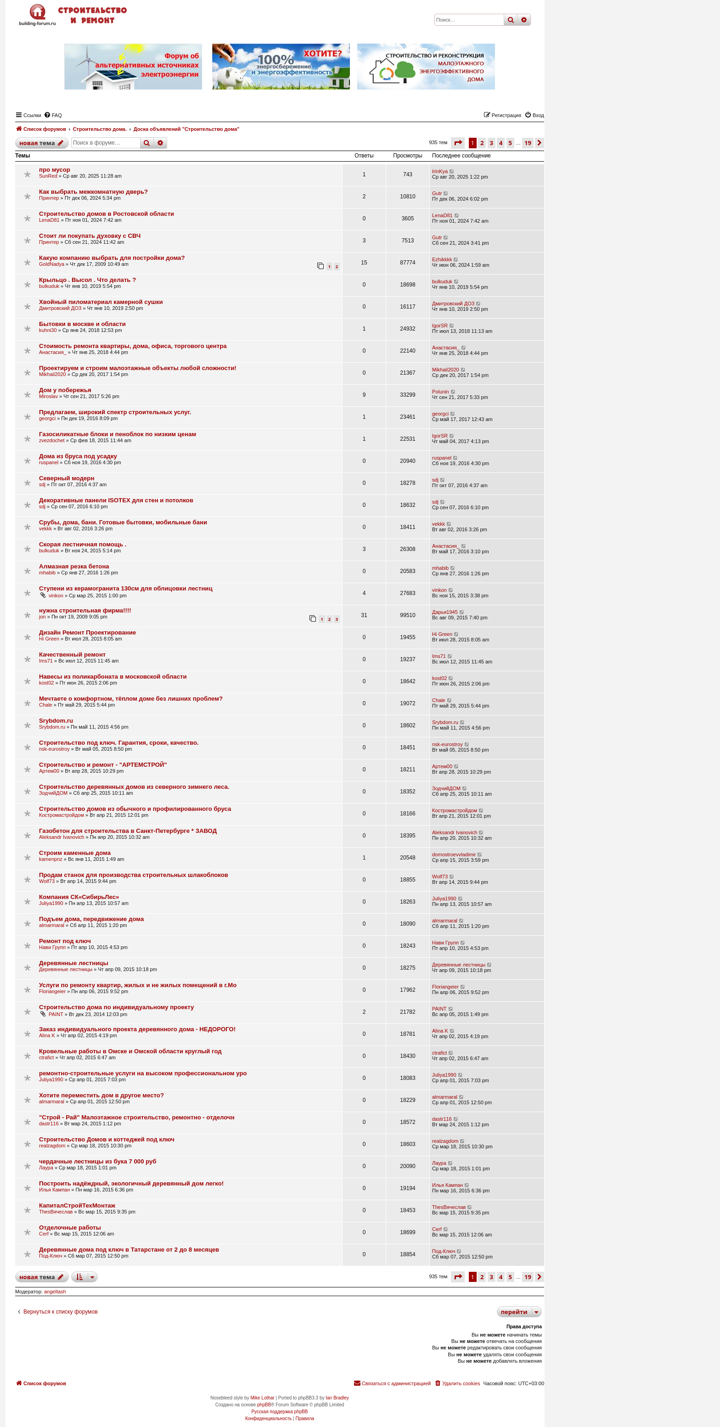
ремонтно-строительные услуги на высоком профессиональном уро (143, 1073)
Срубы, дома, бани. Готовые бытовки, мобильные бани (123, 522)
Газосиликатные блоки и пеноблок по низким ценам (117, 434)
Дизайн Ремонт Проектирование (87, 632)
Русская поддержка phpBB (279, 1411)
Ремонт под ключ (65, 941)
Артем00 (49, 771)
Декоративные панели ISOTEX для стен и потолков (116, 500)
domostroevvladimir (454, 854)
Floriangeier (52, 991)
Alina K (47, 1035)
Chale (45, 705)
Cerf (44, 1233)
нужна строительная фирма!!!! (85, 610)
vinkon (56, 595)
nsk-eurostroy (54, 749)
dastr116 (49, 1123)
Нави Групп (52, 947)
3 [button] (491, 143)
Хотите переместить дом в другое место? (101, 1095)
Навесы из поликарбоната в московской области (113, 676)
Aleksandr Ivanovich (61, 837)
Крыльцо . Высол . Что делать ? (87, 279)
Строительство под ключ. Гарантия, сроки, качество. (119, 742)
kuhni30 (48, 330)
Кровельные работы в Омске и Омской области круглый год (130, 1051)
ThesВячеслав (56, 1211)
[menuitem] (53, 115)
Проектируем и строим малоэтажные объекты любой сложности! (137, 368)
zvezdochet (52, 440)
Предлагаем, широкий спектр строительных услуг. (115, 412)
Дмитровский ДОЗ (60, 308)
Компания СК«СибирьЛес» (79, 896)
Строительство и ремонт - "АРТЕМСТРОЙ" (103, 764)
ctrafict (46, 1057)
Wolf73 (47, 881)
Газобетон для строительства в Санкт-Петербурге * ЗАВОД (128, 830)
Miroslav (48, 396)
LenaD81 (49, 220)
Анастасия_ (53, 352)
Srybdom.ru (56, 720)
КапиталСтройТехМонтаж (77, 1205)
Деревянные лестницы (73, 963)
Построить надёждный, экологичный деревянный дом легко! (131, 1183)
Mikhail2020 (52, 374)
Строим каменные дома (75, 852)
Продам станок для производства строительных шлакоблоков (133, 874)
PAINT (56, 1014)
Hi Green (49, 638)
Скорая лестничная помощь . (82, 544)
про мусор (54, 169)
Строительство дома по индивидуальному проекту (116, 1007)
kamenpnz (50, 859)
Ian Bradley (337, 1397)
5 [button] (510, 143)
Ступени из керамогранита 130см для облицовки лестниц (126, 588)
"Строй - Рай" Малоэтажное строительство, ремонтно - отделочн (137, 1117)
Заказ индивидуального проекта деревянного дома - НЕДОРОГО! (137, 1029)
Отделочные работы (70, 1227)
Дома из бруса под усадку (78, 456)
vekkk (45, 528)
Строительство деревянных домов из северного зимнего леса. (134, 786)
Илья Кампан (54, 1189)
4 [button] (500, 143)
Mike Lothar (262, 1397)
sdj (42, 484)
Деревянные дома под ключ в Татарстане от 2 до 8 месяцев (129, 1249)
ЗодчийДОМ (53, 793)
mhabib (47, 572)
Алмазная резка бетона (74, 566)
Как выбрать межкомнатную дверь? (93, 191)
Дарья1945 (445, 612)
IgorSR (440, 325)
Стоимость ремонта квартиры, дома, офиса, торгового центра (133, 346)
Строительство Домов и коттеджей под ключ (106, 1139)
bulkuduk (49, 286)
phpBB (264, 1404)
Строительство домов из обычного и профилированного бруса (135, 808)
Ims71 (46, 660)
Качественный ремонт (72, 654)
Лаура (46, 1167)
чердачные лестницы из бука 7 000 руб (98, 1161)
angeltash (55, 1291)
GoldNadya (51, 264)
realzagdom (52, 1145)
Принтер (49, 198)
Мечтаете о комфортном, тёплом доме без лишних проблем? (131, 698)
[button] (458, 142)
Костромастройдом (61, 815)
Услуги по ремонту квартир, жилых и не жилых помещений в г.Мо (137, 985)
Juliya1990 (51, 903)
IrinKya (440, 171)
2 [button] (482, 143)
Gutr (437, 193)
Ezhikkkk (442, 259)
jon (42, 616)
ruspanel (48, 462)
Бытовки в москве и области (82, 323)
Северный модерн (66, 478)
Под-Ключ (50, 1255)
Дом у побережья (65, 390)
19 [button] (527, 143)
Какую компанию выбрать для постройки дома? (112, 257)
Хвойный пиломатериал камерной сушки (101, 301)
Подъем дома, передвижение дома (91, 919)
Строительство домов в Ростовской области (106, 213)
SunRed (48, 176)
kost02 (46, 682)
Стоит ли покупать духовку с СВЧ (90, 235)
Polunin (440, 391)
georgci (47, 418)
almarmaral (51, 925)
